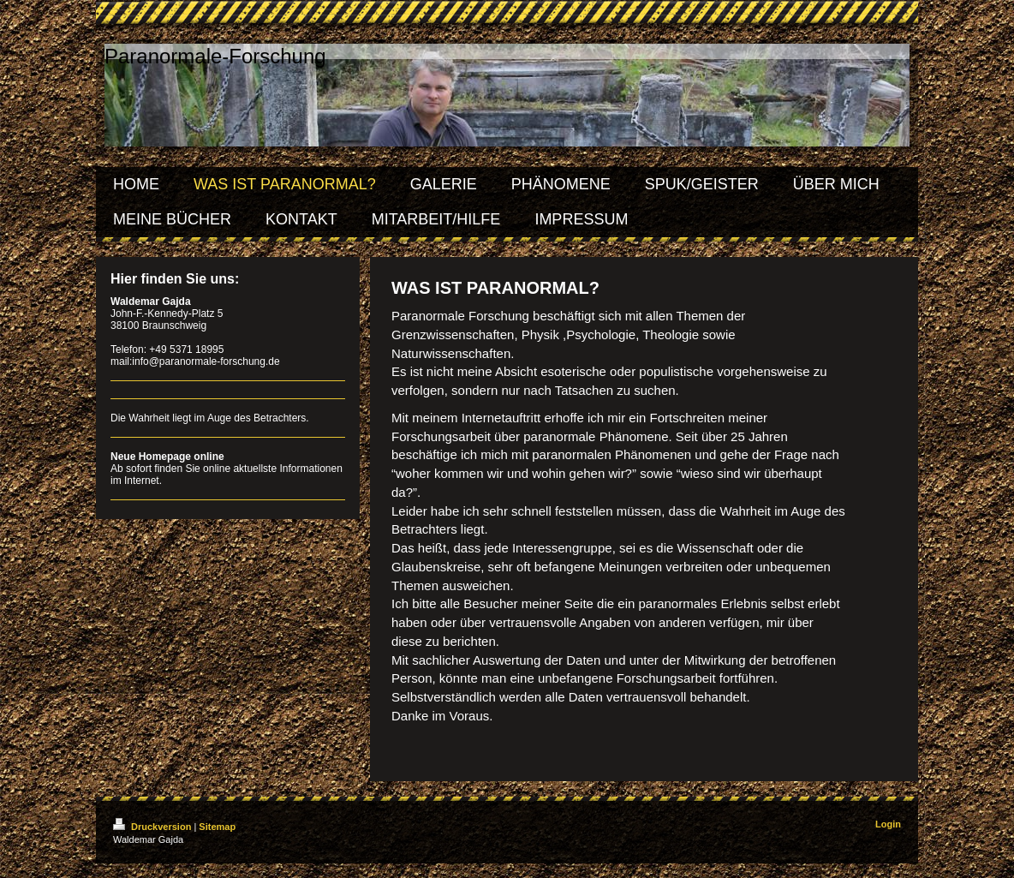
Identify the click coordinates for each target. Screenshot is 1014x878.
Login (888, 824)
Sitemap (217, 826)
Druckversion (153, 826)
